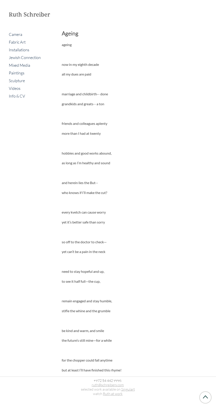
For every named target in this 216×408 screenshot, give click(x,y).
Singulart (128, 389)
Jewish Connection (25, 57)
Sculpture (17, 80)
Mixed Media (19, 65)
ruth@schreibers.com (108, 385)
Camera (15, 34)
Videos (14, 88)
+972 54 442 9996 (107, 380)
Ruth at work (113, 393)
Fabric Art (17, 42)
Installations (19, 49)
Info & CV (17, 96)
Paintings (16, 72)
